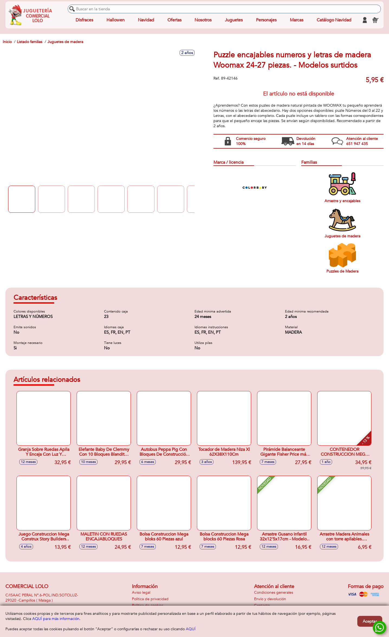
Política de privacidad (150, 599)
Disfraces (84, 20)
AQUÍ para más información (55, 618)
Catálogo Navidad (334, 20)
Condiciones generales (273, 592)
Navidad (146, 20)
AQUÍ (191, 629)
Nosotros (203, 20)
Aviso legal (141, 592)
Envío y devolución (270, 599)
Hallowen (115, 20)
